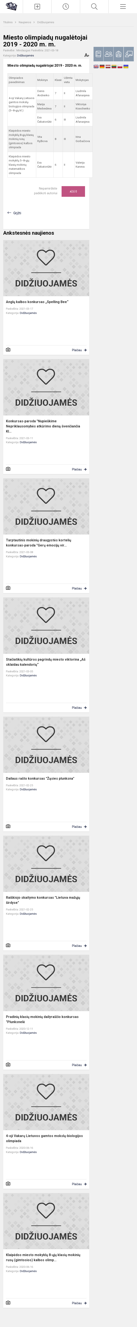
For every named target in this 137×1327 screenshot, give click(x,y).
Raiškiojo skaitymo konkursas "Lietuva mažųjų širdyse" (43, 900)
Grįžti (17, 213)
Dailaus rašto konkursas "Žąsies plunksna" (40, 778)
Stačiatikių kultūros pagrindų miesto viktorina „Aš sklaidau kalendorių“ (45, 662)
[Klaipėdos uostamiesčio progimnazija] (11, 6)
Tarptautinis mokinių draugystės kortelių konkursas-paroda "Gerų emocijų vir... (38, 542)
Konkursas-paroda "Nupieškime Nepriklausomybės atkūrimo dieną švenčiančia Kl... (43, 426)
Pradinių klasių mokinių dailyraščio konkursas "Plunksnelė (42, 1019)
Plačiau (77, 350)
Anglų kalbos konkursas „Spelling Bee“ (37, 302)
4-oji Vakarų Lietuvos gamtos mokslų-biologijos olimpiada (44, 1138)
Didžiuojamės (45, 22)
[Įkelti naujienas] (37, 6)
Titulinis (8, 22)
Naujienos (25, 22)
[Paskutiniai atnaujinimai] (66, 6)
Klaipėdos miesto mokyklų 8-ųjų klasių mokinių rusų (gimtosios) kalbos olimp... (43, 1257)
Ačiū (73, 191)
